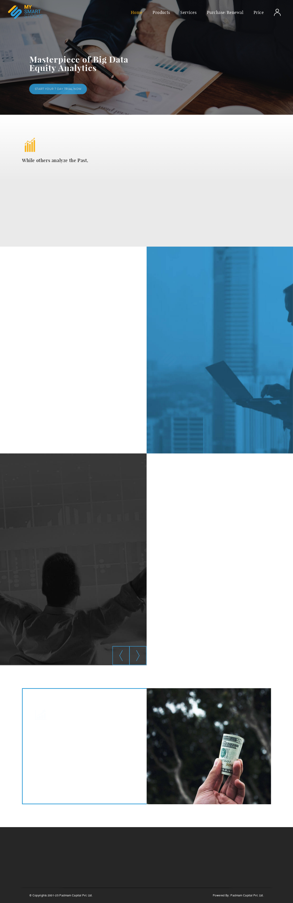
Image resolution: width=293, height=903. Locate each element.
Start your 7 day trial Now (58, 90)
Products (161, 12)
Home (136, 12)
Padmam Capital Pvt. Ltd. (247, 895)
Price (259, 12)
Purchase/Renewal (225, 12)
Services (188, 12)
